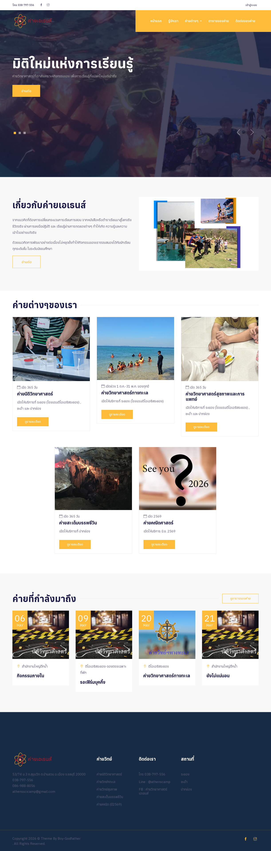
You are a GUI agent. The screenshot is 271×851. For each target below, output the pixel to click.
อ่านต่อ (23, 91)
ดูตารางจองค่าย (240, 598)
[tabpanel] (135, 76)
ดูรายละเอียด (33, 422)
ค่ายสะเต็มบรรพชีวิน (110, 797)
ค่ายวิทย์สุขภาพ (107, 789)
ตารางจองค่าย (218, 21)
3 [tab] (25, 133)
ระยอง (185, 774)
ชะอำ (184, 782)
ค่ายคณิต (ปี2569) (109, 804)
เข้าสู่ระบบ (251, 5)
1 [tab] (15, 133)
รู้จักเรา (173, 21)
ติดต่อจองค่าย (245, 21)
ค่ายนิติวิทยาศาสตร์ (109, 774)
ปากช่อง (186, 789)
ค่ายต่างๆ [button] (192, 21)
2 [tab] (20, 133)
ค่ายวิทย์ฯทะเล (106, 782)
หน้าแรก (156, 21)
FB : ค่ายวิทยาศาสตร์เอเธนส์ (153, 791)
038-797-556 (23, 5)
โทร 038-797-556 (152, 774)
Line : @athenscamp (154, 782)
